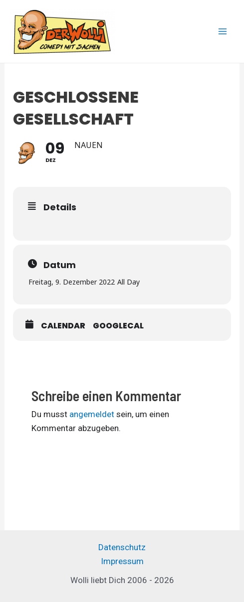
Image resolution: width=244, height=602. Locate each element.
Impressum (122, 561)
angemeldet (91, 414)
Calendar (63, 326)
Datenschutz (122, 547)
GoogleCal (118, 326)
